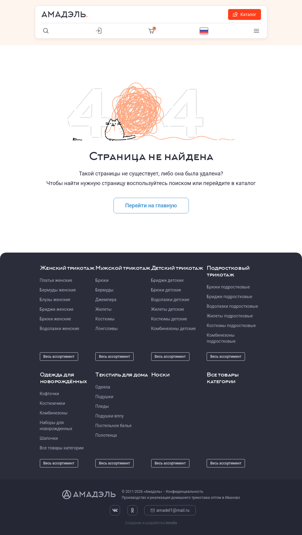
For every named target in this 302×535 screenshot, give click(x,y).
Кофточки (49, 393)
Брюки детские (166, 290)
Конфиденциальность (184, 491)
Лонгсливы (106, 328)
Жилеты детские (167, 309)
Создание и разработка (151, 523)
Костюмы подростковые (231, 325)
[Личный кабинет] (98, 30)
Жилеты (103, 309)
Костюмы (105, 318)
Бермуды (104, 290)
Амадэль (63, 14)
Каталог (244, 14)
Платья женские (56, 280)
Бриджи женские (57, 309)
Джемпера (105, 299)
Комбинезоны (54, 413)
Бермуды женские (58, 290)
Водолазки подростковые (232, 306)
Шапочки (49, 438)
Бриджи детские (167, 280)
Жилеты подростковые (230, 315)
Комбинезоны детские (173, 328)
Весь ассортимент (59, 356)
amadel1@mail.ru (170, 510)
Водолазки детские (170, 299)
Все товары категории (62, 447)
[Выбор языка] (204, 30)
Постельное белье (113, 425)
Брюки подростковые (228, 287)
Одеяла (102, 387)
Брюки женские (55, 318)
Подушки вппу (109, 416)
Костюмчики (52, 403)
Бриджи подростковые (229, 296)
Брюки (102, 280)
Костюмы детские (169, 318)
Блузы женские (55, 299)
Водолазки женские (59, 328)
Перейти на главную (151, 205)
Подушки (104, 396)
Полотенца (106, 435)
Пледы (102, 406)
